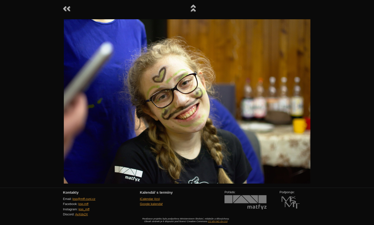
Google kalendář (151, 204)
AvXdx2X (81, 214)
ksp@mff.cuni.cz (83, 199)
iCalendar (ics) (150, 199)
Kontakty (71, 192)
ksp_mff (84, 209)
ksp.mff (84, 204)
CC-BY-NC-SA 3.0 (218, 221)
